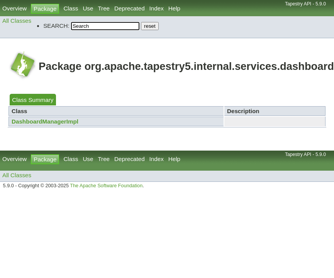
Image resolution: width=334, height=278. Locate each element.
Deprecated (129, 8)
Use (88, 8)
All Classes (16, 20)
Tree (104, 8)
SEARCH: (56, 25)
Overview (14, 8)
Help (174, 8)
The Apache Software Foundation (106, 185)
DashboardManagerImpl (45, 121)
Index (156, 8)
